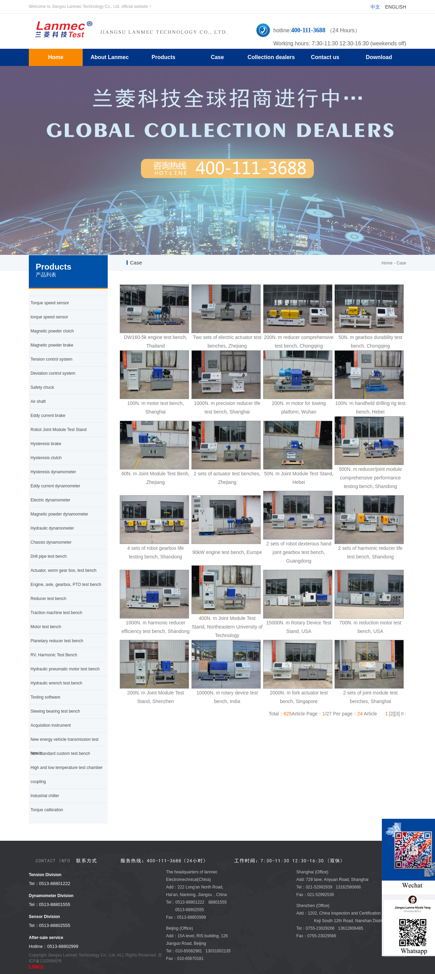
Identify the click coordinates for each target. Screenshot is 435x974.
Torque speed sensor (50, 303)
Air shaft (38, 401)
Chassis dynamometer (51, 542)
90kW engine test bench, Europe (227, 552)
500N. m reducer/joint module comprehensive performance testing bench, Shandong (370, 477)
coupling (38, 781)
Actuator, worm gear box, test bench (63, 570)
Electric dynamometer (50, 500)
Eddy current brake (48, 415)
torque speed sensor (49, 317)
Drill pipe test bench (49, 556)
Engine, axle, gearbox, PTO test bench (66, 584)
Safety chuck (42, 387)
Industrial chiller (45, 795)
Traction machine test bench (56, 612)
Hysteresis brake (46, 443)
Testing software (45, 697)
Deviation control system (53, 373)
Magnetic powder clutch (52, 331)
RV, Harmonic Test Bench (54, 655)
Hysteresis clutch (46, 457)
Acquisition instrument (51, 725)
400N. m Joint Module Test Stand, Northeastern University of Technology (227, 626)
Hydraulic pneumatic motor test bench (65, 669)
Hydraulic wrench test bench (56, 683)
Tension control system (51, 359)
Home (386, 263)
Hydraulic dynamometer (52, 528)
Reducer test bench (48, 598)
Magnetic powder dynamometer (59, 514)
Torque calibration (47, 809)
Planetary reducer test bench (57, 640)
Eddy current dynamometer (55, 486)
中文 (375, 7)
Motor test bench (46, 626)
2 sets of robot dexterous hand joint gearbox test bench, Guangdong (298, 552)
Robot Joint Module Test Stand (58, 429)
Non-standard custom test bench (60, 753)
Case (401, 263)
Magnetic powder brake (52, 345)
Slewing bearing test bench (55, 711)
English (395, 7)
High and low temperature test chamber (67, 767)
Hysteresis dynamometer (53, 471)
